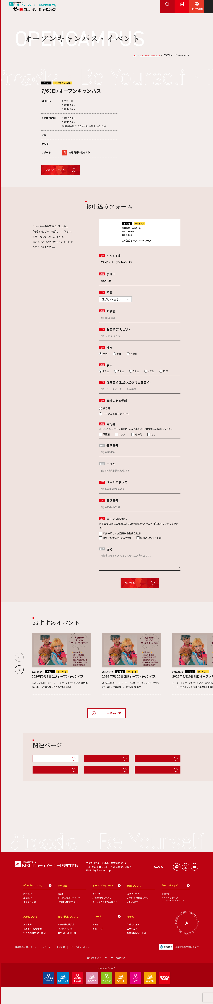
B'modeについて (95, 774)
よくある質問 (29, 919)
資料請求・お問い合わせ (26, 964)
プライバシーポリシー (81, 964)
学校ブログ (97, 945)
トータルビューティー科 (69, 914)
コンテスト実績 (65, 945)
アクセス (46, 964)
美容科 (61, 910)
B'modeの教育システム (138, 914)
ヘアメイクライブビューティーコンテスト (173, 916)
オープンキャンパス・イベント (146, 55)
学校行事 (166, 910)
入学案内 (27, 941)
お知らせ (96, 941)
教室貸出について (135, 950)
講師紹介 (27, 910)
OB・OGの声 (132, 919)
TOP (126, 55)
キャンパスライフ (44, 774)
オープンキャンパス (106, 902)
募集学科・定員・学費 (32, 945)
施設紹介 (142, 774)
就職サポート (133, 910)
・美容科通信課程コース (68, 919)
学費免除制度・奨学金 (33, 950)
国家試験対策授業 (66, 941)
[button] (19, 669)
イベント (96, 910)
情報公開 (61, 964)
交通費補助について (101, 914)
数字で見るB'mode (67, 950)
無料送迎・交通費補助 (148, 760)
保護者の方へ (133, 941)
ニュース (106, 933)
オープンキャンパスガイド (100, 760)
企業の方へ (132, 945)
